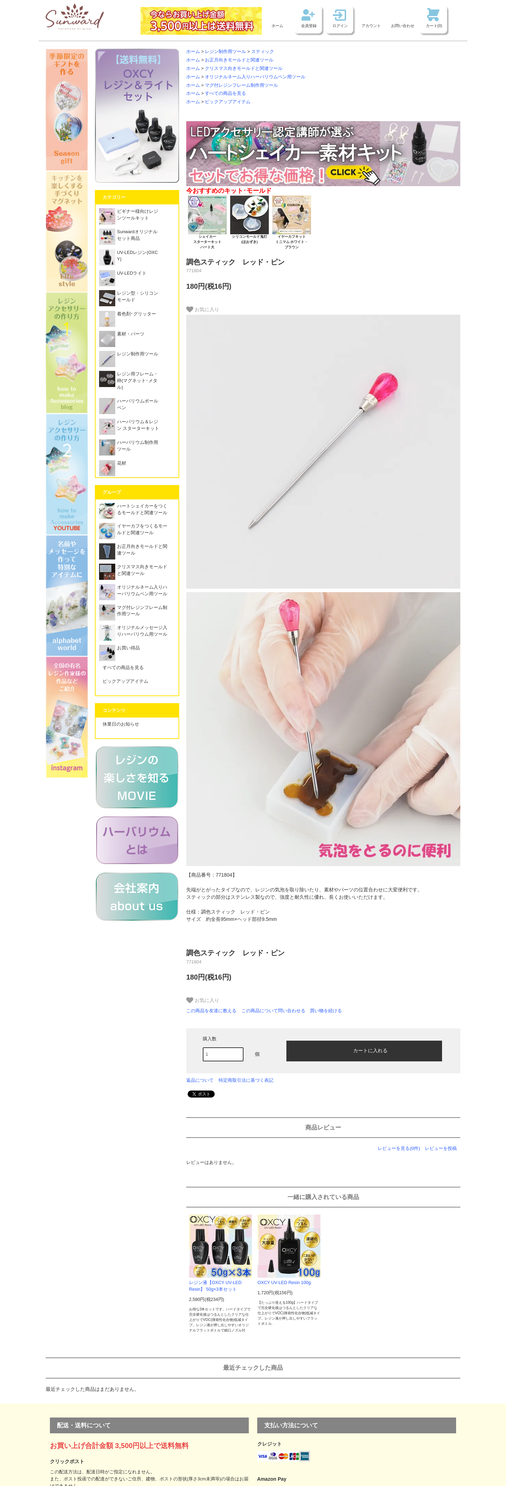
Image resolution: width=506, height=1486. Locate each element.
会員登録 (309, 26)
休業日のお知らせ (121, 724)
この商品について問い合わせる (273, 1010)
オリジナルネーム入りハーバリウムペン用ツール (255, 76)
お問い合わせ (402, 26)
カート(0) (434, 26)
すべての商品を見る (225, 93)
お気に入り (202, 309)
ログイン (340, 26)
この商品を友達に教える (211, 1010)
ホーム (277, 26)
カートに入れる (364, 1050)
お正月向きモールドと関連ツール (239, 60)
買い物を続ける (326, 1010)
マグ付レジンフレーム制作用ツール (241, 85)
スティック (262, 51)
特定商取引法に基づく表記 (246, 1080)
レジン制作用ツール (225, 51)
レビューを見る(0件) (399, 1148)
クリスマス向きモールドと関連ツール (244, 68)
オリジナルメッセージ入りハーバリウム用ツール (133, 632)
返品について (200, 1080)
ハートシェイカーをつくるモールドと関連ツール (133, 511)
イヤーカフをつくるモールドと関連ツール (133, 531)
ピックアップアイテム (228, 101)
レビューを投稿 (441, 1148)
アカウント (371, 26)
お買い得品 (119, 650)
